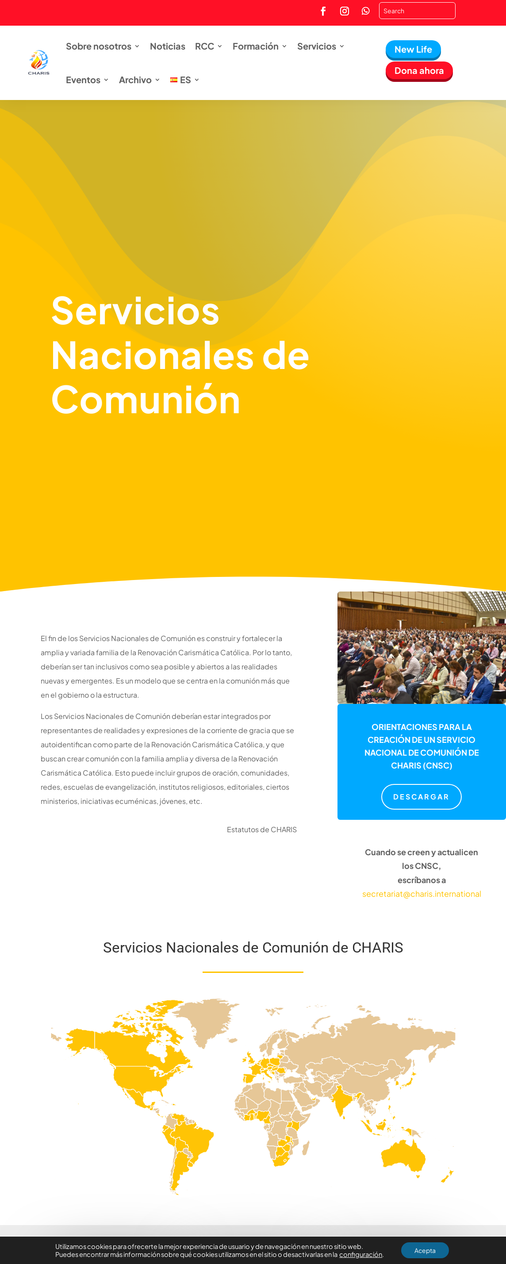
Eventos (83, 79)
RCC (204, 45)
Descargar (421, 796)
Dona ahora (419, 70)
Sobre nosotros (98, 45)
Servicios (316, 45)
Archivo (135, 79)
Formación (256, 45)
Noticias (167, 45)
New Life (413, 48)
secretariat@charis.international (421, 893)
